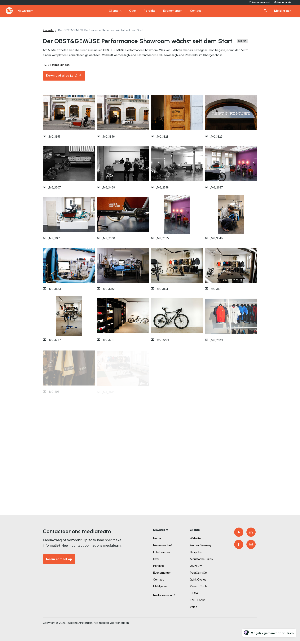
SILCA (194, 593)
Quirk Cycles (198, 579)
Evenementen (172, 10)
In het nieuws (161, 552)
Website (195, 538)
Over (132, 10)
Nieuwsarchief (162, 545)
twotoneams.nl (261, 2)
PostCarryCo (198, 572)
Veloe (193, 607)
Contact (195, 10)
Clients (113, 10)
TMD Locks (197, 600)
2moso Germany (200, 545)
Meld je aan (160, 586)
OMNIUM (196, 566)
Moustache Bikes (201, 559)
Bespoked (196, 552)
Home (157, 538)
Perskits (150, 10)
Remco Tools (198, 586)
